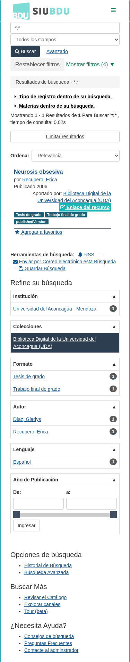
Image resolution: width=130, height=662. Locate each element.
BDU (19, 11)
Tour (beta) (36, 611)
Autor (19, 406)
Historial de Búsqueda (48, 565)
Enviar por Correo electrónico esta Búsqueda (64, 261)
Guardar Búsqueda (42, 268)
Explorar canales (42, 604)
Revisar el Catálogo (45, 597)
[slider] (16, 514)
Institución (25, 296)
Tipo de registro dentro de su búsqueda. (62, 96)
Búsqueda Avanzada (46, 572)
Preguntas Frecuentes (48, 643)
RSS (86, 254)
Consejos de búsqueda (49, 636)
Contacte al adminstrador (51, 650)
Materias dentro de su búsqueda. (54, 106)
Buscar (25, 51)
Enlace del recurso (85, 207)
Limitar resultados (65, 136)
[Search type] (65, 39)
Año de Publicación (35, 479)
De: (17, 492)
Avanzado (57, 51)
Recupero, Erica (39, 179)
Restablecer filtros (37, 64)
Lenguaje (23, 449)
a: (68, 492)
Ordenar (19, 155)
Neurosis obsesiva (38, 172)
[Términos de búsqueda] (65, 28)
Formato (23, 364)
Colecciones (27, 326)
